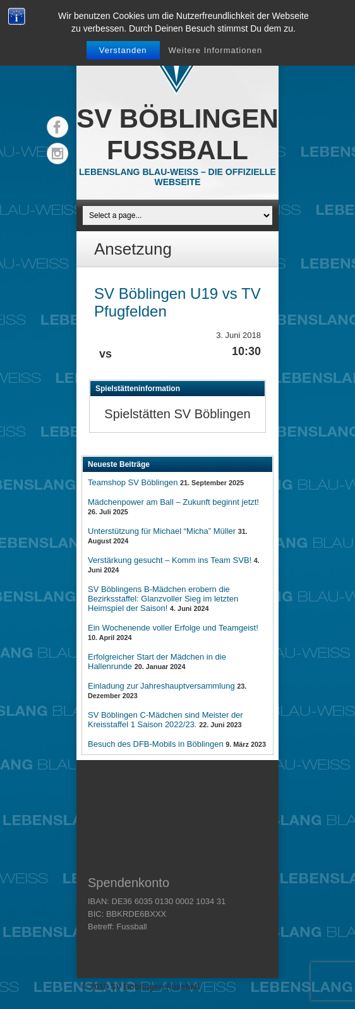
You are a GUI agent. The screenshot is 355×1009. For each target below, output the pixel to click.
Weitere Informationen (215, 50)
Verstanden (123, 50)
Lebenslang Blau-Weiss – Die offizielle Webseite (177, 177)
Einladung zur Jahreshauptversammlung (161, 686)
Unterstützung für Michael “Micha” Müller (162, 531)
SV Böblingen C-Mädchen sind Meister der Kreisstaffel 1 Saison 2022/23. (165, 719)
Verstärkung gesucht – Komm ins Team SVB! (169, 560)
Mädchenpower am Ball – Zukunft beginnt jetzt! (173, 502)
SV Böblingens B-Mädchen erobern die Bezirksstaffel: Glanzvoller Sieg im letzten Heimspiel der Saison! (163, 598)
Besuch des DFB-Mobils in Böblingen (156, 744)
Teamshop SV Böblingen (133, 482)
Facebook (57, 127)
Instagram (57, 153)
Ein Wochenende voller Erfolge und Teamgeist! (173, 627)
